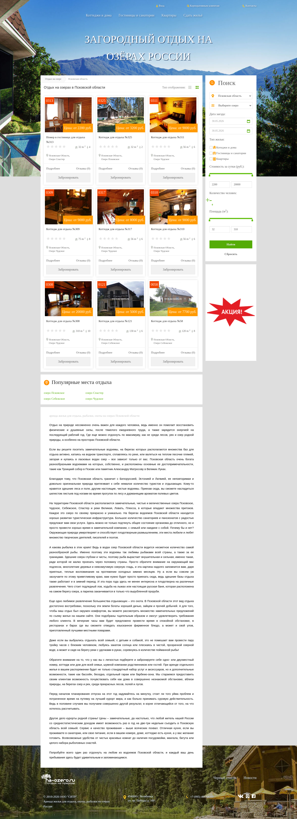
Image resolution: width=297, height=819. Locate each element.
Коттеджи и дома (99, 15)
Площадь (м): (218, 211)
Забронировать (68, 177)
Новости (250, 778)
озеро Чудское (94, 398)
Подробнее (53, 168)
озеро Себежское (54, 398)
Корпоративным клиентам (202, 5)
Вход (159, 5)
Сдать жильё (193, 15)
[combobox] (234, 96)
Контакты (249, 5)
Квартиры (169, 15)
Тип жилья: (216, 139)
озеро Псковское (54, 392)
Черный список (224, 778)
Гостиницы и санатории (136, 15)
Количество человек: (223, 193)
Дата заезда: (217, 114)
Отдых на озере (53, 78)
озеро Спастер (94, 392)
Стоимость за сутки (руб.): (226, 166)
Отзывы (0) (83, 168)
